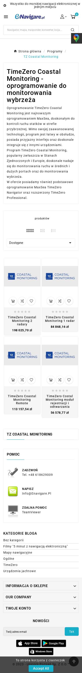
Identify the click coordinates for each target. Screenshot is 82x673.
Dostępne (41, 242)
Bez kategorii (13, 540)
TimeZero (10, 565)
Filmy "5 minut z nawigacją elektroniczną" (35, 546)
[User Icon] (63, 17)
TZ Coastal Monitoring (29, 434)
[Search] (35, 30)
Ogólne (8, 558)
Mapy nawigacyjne (17, 552)
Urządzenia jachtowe (19, 571)
